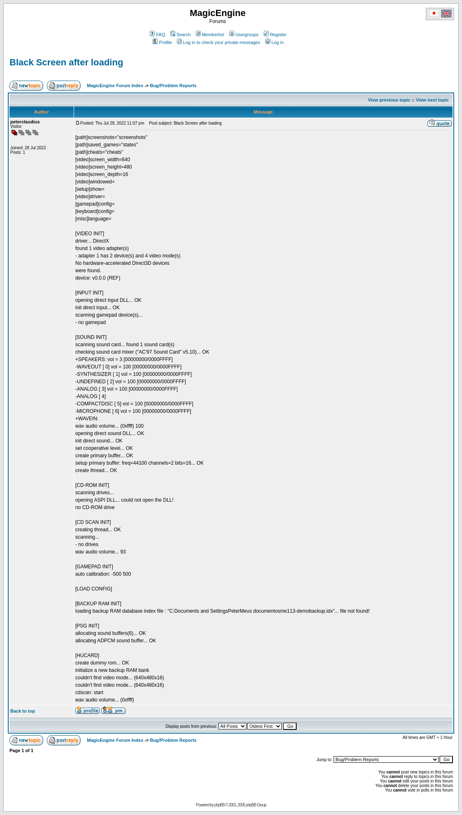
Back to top (22, 710)
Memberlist (210, 34)
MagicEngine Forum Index (115, 85)
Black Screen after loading (66, 62)
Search (180, 34)
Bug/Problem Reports (173, 85)
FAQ (157, 34)
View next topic (432, 99)
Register (275, 34)
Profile (162, 42)
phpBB (219, 805)
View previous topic (389, 99)
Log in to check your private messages (218, 42)
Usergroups (244, 34)
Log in (274, 42)
